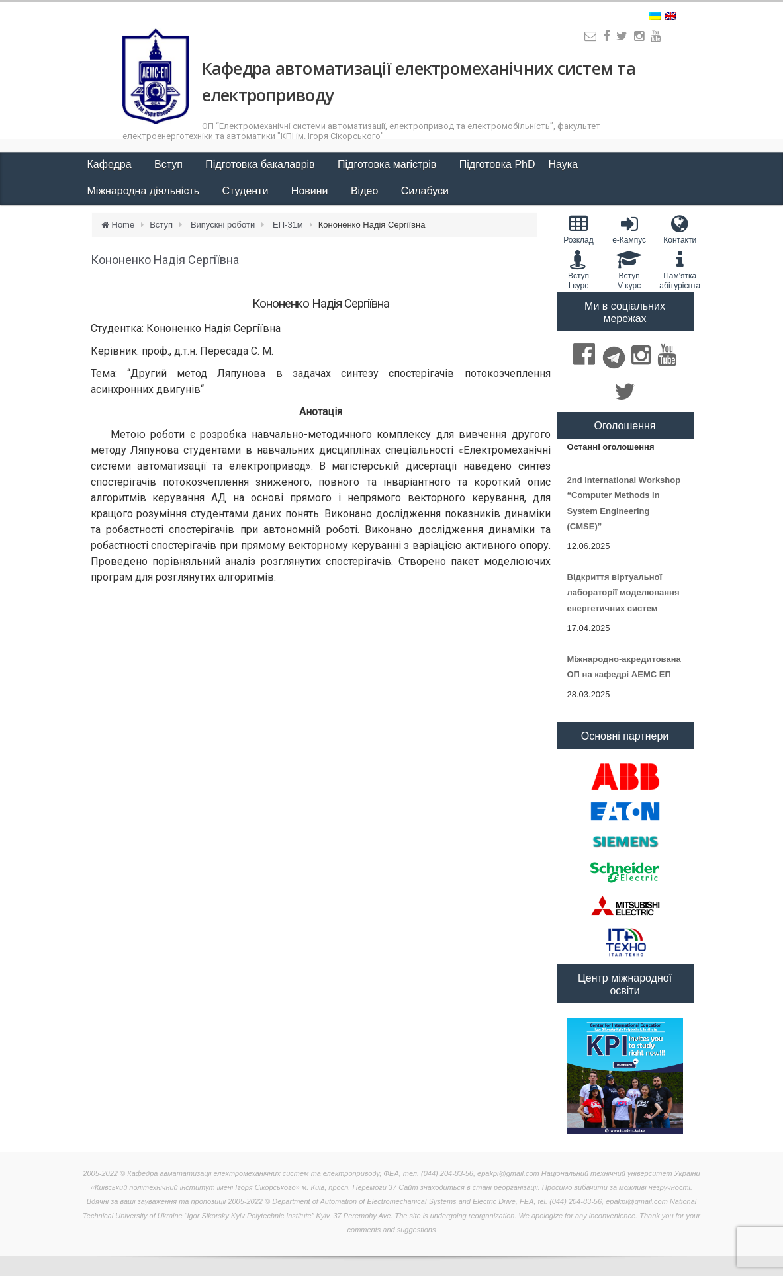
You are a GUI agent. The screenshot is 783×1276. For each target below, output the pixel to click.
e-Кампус (629, 229)
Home (123, 225)
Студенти (246, 190)
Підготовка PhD (497, 164)
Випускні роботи (223, 225)
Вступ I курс (578, 269)
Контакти (680, 229)
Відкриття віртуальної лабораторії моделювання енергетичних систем (623, 592)
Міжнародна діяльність (145, 190)
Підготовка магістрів (388, 164)
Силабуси (425, 190)
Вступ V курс (629, 269)
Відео (366, 190)
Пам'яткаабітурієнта (680, 269)
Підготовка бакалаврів (261, 164)
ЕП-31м (288, 225)
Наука (565, 164)
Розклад (578, 229)
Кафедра (111, 164)
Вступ (169, 164)
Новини (311, 190)
